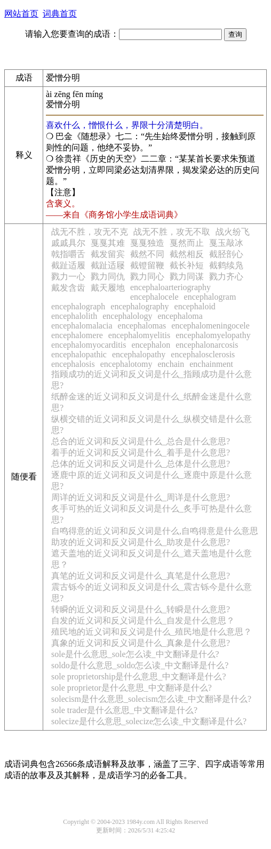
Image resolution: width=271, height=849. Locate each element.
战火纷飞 (233, 231)
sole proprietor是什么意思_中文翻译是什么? (131, 687)
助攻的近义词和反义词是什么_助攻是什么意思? (140, 542)
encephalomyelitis (139, 335)
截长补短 (187, 265)
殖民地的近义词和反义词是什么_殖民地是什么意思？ (151, 631)
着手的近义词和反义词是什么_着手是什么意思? (140, 452)
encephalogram (210, 296)
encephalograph (78, 306)
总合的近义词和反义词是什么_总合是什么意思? (140, 441)
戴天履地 (108, 287)
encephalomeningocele (210, 325)
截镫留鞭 (147, 265)
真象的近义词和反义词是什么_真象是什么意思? (140, 642)
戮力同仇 (108, 276)
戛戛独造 (147, 242)
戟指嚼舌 (68, 254)
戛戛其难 (108, 242)
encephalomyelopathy (213, 335)
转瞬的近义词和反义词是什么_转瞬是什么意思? (140, 609)
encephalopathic (79, 354)
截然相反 (187, 254)
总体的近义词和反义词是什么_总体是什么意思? (140, 463)
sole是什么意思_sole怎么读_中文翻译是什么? (135, 654)
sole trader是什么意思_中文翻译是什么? (124, 710)
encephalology (127, 316)
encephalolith (74, 316)
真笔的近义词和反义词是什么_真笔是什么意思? (140, 575)
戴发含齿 (68, 287)
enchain (171, 364)
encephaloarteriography (170, 287)
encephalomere (77, 335)
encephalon (150, 344)
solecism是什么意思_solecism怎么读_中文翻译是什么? (151, 698)
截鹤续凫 (226, 265)
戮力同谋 (187, 276)
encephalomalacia (82, 325)
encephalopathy (138, 354)
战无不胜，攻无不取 (171, 231)
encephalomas (142, 325)
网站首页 (21, 13)
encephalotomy (126, 364)
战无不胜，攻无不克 (89, 231)
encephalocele (154, 296)
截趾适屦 (108, 265)
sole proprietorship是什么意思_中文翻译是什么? (138, 676)
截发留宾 (108, 254)
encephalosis (73, 364)
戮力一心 (68, 276)
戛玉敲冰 (226, 242)
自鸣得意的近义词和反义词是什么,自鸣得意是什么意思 (154, 530)
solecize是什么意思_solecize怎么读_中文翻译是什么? (148, 721)
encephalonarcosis (207, 344)
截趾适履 (68, 265)
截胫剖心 (226, 254)
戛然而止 (187, 242)
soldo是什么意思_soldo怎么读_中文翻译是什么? (139, 665)
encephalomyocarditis (88, 344)
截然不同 (147, 254)
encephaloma (179, 316)
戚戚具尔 (68, 242)
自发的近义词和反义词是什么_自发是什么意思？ (143, 620)
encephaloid (195, 306)
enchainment (211, 364)
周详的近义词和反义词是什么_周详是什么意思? (140, 497)
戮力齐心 (226, 276)
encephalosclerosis (203, 354)
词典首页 (60, 13)
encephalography (139, 306)
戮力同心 (147, 276)
